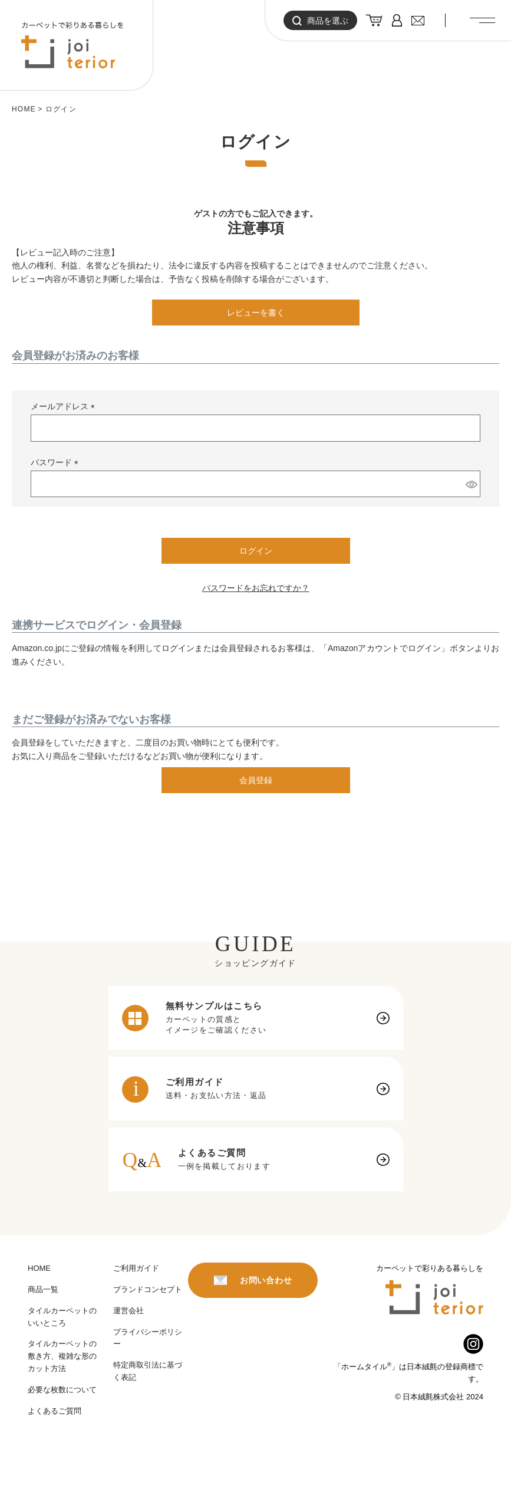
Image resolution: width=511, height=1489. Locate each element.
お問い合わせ (253, 1280)
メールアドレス (65, 407)
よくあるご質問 (54, 1410)
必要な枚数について (62, 1389)
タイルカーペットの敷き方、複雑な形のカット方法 (62, 1356)
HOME (24, 109)
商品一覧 (43, 1289)
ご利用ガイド (136, 1268)
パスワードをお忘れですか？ (255, 588)
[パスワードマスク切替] (471, 484)
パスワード (57, 463)
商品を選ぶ (320, 21)
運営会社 (128, 1310)
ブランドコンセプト (147, 1289)
